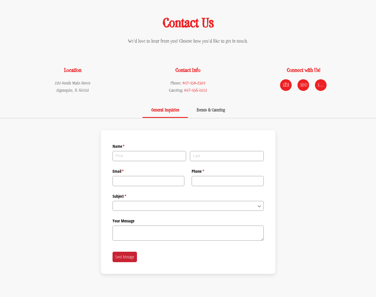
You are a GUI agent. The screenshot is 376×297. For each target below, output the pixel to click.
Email (125, 171)
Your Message (123, 221)
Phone (205, 171)
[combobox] (188, 206)
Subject (126, 196)
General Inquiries (165, 110)
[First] (149, 156)
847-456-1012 (195, 90)
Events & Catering (211, 110)
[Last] (227, 156)
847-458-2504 (194, 83)
